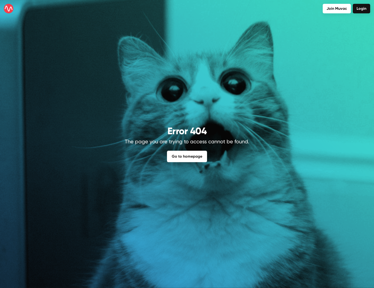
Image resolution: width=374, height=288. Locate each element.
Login (361, 8)
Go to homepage (187, 156)
